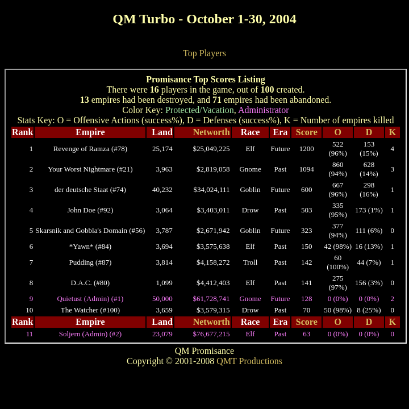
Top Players (204, 53)
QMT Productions (249, 361)
